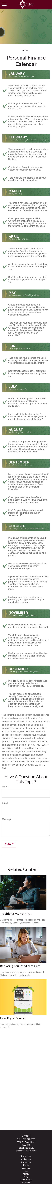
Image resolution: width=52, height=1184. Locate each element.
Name (5, 786)
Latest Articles (26, 1180)
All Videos (26, 1183)
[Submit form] (9, 844)
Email (5, 803)
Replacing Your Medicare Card (20, 966)
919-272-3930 (29, 1139)
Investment (26, 1162)
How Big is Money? (12, 1018)
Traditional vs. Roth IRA (15, 913)
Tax (26, 1171)
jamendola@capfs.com (26, 1150)
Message (6, 819)
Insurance (26, 1168)
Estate (26, 1165)
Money (26, 1174)
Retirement (26, 1159)
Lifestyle (26, 1177)
